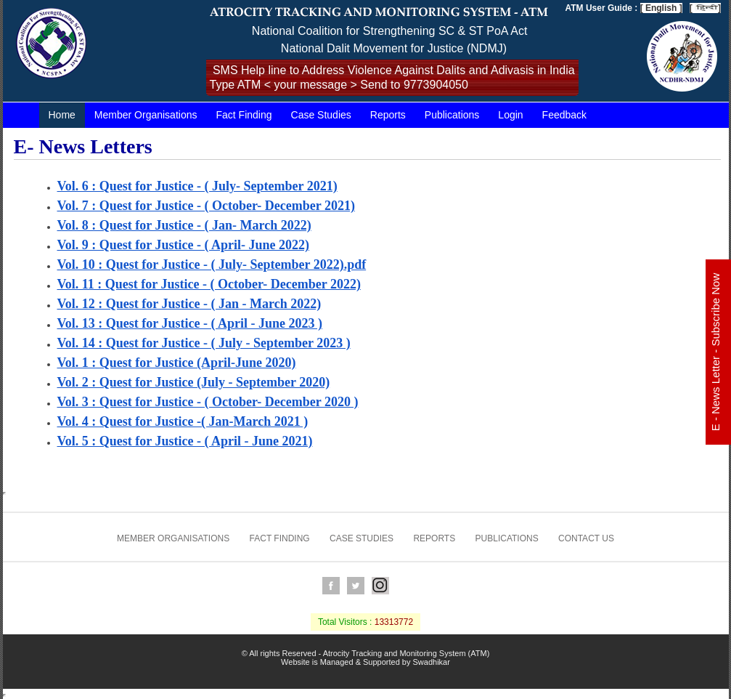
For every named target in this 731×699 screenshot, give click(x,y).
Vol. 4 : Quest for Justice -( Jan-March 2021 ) (183, 421)
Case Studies (321, 115)
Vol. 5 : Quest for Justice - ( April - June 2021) (185, 441)
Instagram (380, 585)
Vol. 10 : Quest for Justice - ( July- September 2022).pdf (212, 264)
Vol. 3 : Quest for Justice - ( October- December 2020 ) (208, 402)
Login (510, 115)
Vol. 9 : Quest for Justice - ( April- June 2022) (183, 245)
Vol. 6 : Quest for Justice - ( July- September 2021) (197, 186)
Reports (388, 115)
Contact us (586, 538)
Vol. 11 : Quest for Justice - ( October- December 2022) (209, 284)
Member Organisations (145, 115)
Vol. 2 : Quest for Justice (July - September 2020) (193, 382)
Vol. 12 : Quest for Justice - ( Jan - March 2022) (189, 303)
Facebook (331, 585)
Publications (452, 115)
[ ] (705, 8)
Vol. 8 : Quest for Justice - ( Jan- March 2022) (184, 225)
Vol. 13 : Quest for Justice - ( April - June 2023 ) (189, 323)
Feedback (564, 115)
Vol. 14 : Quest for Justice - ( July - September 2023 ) (204, 343)
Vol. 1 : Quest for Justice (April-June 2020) (176, 362)
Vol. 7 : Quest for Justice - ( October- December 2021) (206, 205)
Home (62, 115)
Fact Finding (243, 115)
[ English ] (661, 8)
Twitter (355, 585)
